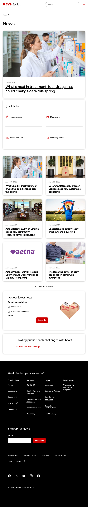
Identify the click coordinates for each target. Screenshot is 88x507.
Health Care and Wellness (33, 392)
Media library (54, 117)
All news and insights (44, 286)
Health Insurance (33, 407)
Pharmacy (30, 414)
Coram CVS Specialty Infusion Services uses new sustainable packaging (65, 188)
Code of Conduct (16, 461)
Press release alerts (20, 311)
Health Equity (50, 414)
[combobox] (62, 4)
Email (10, 315)
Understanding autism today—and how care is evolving (65, 230)
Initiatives (49, 385)
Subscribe (42, 320)
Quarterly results (55, 137)
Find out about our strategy (28, 346)
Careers (12, 397)
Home (6, 15)
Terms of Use (60, 455)
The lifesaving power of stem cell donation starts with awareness (64, 274)
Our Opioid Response (49, 398)
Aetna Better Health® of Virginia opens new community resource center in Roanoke (22, 231)
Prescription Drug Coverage (33, 400)
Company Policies (52, 391)
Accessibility (13, 455)
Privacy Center (30, 455)
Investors (13, 403)
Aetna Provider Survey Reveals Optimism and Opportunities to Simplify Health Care (21, 274)
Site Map (45, 455)
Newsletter (16, 306)
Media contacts (14, 138)
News (10, 385)
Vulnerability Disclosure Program (68, 387)
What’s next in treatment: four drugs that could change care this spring (21, 188)
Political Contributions (50, 406)
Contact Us (12, 409)
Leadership (12, 391)
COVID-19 (30, 385)
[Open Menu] (83, 4)
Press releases (13, 117)
